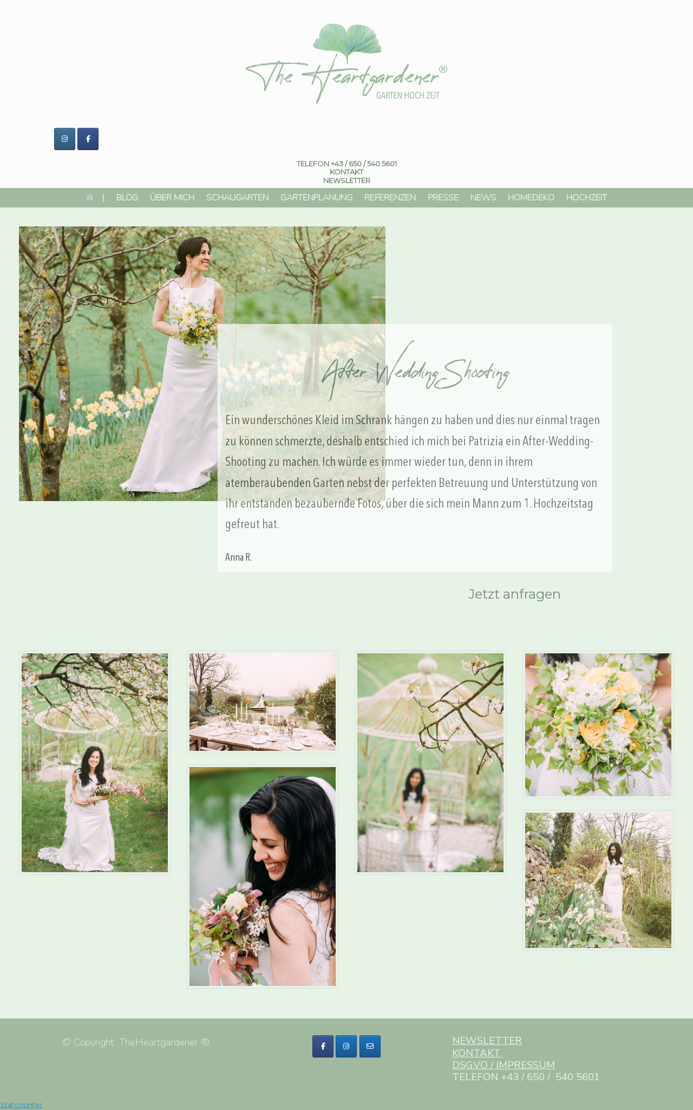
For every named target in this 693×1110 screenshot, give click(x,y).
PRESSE (443, 198)
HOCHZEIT (586, 198)
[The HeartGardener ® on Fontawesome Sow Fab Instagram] (346, 1046)
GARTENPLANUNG (316, 198)
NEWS (483, 198)
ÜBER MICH (172, 198)
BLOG (127, 198)
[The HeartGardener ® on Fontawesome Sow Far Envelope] (370, 1046)
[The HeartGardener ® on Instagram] (64, 139)
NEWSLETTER (487, 1041)
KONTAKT (346, 171)
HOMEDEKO (531, 198)
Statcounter (21, 1104)
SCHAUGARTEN (237, 198)
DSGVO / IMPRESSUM (503, 1065)
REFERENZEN (390, 198)
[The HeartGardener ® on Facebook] (88, 139)
